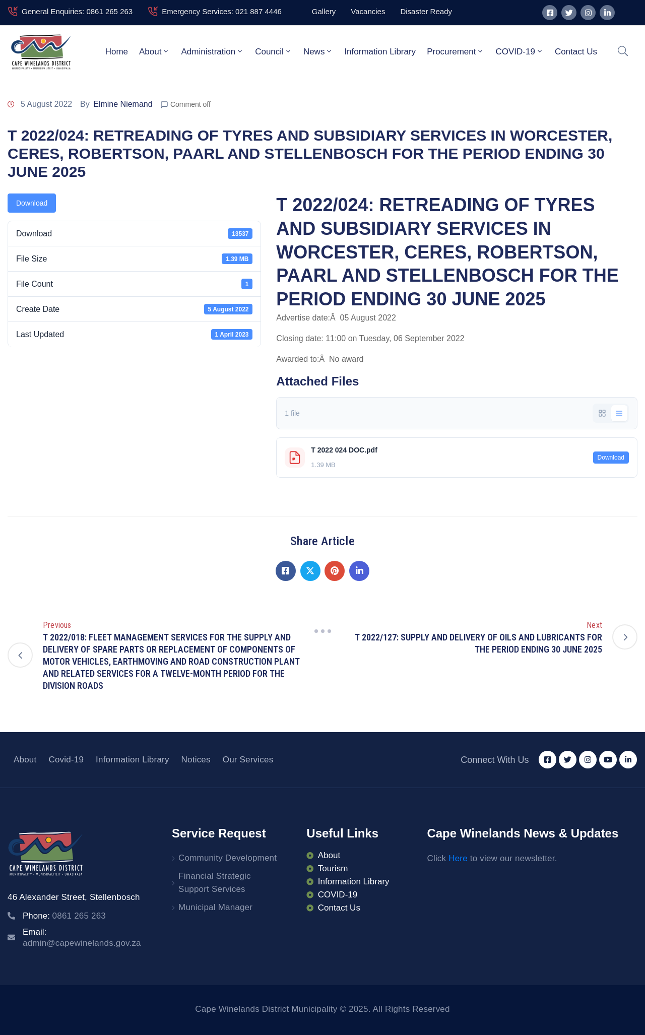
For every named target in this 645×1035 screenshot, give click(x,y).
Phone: (64, 916)
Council (273, 51)
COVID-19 (519, 51)
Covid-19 (66, 759)
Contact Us (576, 51)
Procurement (455, 51)
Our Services (248, 759)
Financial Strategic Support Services (214, 882)
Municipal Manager (215, 907)
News (318, 51)
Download (31, 203)
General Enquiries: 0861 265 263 (77, 11)
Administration (212, 51)
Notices (196, 759)
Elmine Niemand (122, 104)
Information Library (380, 51)
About (154, 51)
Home (116, 51)
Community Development (227, 858)
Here (458, 858)
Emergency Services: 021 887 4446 (222, 11)
